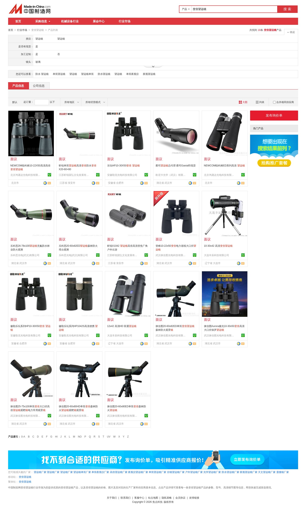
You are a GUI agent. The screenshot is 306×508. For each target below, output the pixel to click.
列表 (260, 102)
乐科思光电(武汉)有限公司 (25, 255)
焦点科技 (157, 501)
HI (56, 436)
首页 (18, 21)
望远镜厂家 (40, 471)
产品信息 (18, 85)
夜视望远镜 (149, 73)
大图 (243, 102)
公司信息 (39, 85)
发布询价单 (274, 115)
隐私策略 (167, 497)
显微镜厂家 (282, 471)
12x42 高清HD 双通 (122, 325)
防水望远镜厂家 (230, 471)
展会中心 (99, 21)
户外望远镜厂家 (194, 471)
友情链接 (194, 497)
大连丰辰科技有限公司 (216, 255)
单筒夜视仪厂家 (100, 471)
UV (109, 436)
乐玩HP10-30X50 (123, 165)
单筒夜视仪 (132, 73)
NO (80, 436)
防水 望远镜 (42, 73)
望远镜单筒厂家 (82, 471)
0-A (23, 436)
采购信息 (42, 21)
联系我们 (126, 497)
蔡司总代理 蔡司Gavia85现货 (176, 165)
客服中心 (139, 497)
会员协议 (180, 497)
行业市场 (124, 21)
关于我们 (112, 497)
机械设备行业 (70, 21)
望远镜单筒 (87, 73)
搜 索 (287, 9)
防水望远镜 (104, 73)
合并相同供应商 (283, 102)
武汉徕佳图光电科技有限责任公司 (171, 255)
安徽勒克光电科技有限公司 (122, 174)
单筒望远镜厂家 (157, 471)
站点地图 (153, 497)
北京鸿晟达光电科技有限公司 (26, 174)
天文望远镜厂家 (267, 471)
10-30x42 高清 (218, 245)
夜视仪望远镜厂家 (138, 471)
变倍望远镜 (25, 476)
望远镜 (73, 73)
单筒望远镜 (59, 73)
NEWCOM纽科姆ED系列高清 (224, 165)
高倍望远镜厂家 (118, 471)
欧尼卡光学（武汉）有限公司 (171, 174)
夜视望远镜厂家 (248, 471)
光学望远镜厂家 (212, 471)
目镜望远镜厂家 (176, 471)
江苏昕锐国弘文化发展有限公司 (74, 174)
